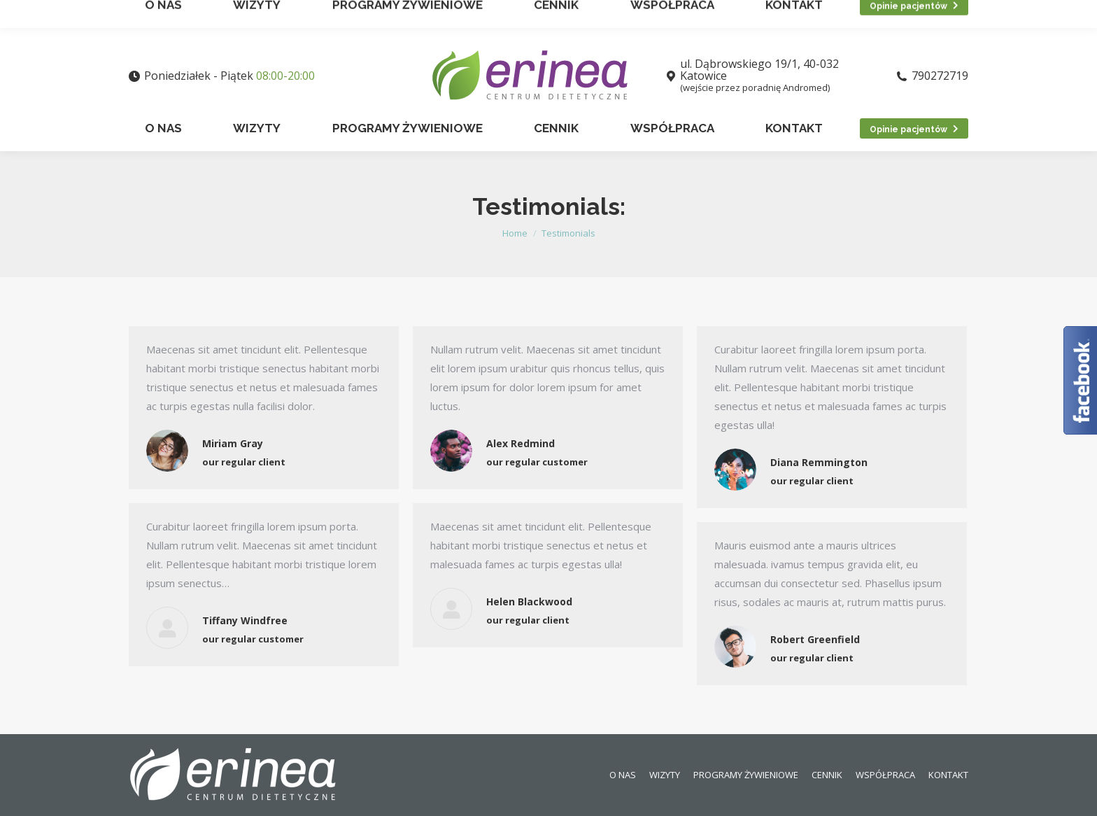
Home (515, 233)
